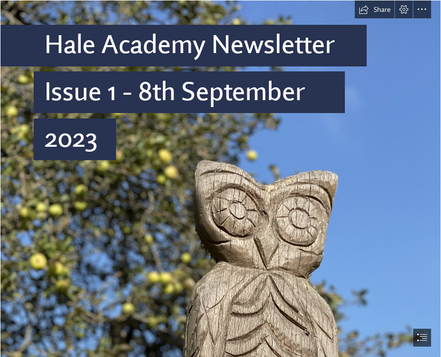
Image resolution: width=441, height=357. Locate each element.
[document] (220, 178)
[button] (374, 9)
